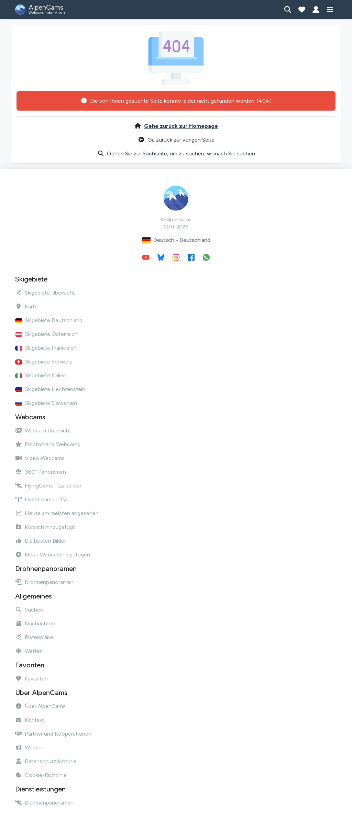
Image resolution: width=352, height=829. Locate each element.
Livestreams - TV (41, 499)
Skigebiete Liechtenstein (50, 389)
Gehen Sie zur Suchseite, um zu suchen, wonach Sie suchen (181, 153)
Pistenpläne (34, 637)
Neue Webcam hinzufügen (52, 554)
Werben (29, 747)
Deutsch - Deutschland (176, 240)
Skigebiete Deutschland (48, 320)
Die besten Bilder (40, 541)
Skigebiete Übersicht (45, 292)
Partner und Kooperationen (53, 733)
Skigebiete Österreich (46, 334)
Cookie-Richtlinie (41, 775)
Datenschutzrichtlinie (46, 761)
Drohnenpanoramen (44, 582)
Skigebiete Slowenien (46, 403)
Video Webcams (40, 458)
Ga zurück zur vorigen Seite (180, 139)
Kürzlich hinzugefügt (45, 527)
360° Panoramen (40, 472)
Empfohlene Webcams (47, 444)
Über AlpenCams (40, 706)
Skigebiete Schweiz (43, 361)
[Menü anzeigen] (330, 9)
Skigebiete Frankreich (46, 348)
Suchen (29, 609)
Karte (26, 306)
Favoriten (31, 678)
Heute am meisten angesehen (57, 513)
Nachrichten (35, 623)
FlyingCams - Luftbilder (48, 485)
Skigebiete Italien (40, 375)
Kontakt (29, 720)
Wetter (28, 651)
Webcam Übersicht (43, 430)
